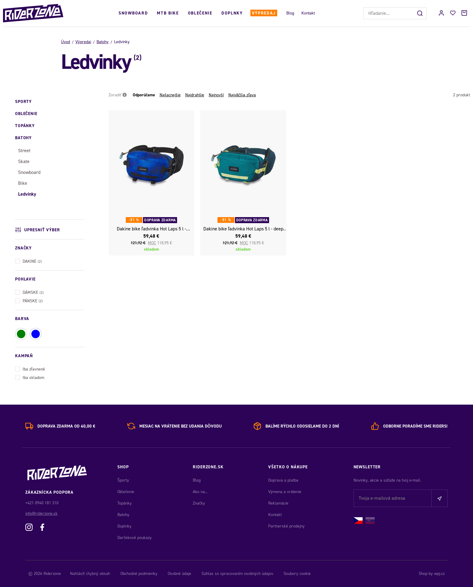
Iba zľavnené (30, 368)
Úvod (65, 42)
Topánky (124, 503)
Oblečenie (200, 13)
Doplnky (232, 13)
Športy (123, 480)
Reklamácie (278, 503)
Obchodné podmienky (138, 573)
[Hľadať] (420, 13)
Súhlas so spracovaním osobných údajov (237, 573)
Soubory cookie (297, 573)
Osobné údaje (179, 573)
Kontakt (308, 13)
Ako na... (200, 492)
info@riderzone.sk (41, 513)
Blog (290, 13)
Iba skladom (29, 377)
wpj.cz (439, 573)
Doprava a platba (283, 480)
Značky (199, 503)
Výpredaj (264, 13)
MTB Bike (168, 13)
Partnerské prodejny (286, 526)
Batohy (103, 42)
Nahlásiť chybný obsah (90, 573)
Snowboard (133, 13)
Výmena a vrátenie (284, 492)
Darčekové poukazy (134, 537)
